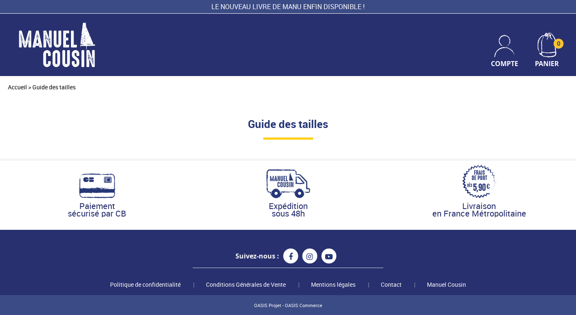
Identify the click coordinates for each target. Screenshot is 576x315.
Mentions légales (333, 284)
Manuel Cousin (446, 284)
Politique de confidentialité (145, 284)
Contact (391, 284)
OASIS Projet (267, 305)
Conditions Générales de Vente (246, 284)
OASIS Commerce (303, 305)
